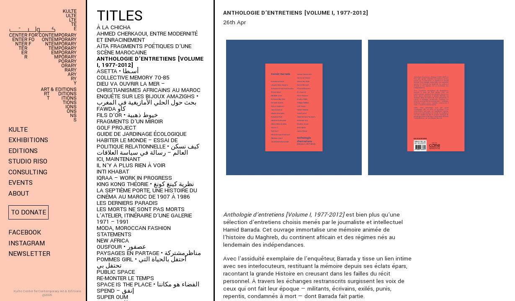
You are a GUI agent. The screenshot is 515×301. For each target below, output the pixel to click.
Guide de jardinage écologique (141, 134)
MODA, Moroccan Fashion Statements (134, 231)
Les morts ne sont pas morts (141, 209)
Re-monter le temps (125, 278)
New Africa (113, 241)
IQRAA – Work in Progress (134, 178)
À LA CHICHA (114, 27)
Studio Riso (27, 161)
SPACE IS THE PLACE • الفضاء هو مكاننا (148, 284)
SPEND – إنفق (115, 291)
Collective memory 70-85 (133, 78)
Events (20, 182)
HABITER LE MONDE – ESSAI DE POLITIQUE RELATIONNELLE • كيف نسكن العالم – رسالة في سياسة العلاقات (148, 146)
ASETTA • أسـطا (118, 71)
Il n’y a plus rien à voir (131, 165)
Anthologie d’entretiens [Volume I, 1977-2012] (150, 62)
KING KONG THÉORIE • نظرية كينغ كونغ (145, 184)
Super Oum (112, 297)
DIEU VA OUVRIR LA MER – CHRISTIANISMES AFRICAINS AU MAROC (149, 87)
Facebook (24, 232)
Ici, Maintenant (118, 159)
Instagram (26, 243)
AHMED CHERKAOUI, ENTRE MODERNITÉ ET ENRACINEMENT (147, 37)
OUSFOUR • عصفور (121, 247)
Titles (120, 16)
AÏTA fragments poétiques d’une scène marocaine (144, 49)
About (18, 193)
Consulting (27, 172)
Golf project (116, 128)
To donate (28, 212)
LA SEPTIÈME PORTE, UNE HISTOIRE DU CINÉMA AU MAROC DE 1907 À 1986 (147, 193)
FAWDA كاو (111, 109)
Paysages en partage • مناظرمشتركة (149, 253)
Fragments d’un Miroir (130, 121)
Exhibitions (28, 140)
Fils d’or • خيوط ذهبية (127, 115)
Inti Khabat (113, 172)
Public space (116, 272)
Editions (23, 151)
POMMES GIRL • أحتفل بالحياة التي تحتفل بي (141, 262)
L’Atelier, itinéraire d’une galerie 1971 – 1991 (144, 219)
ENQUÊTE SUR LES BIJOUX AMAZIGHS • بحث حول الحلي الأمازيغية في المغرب (147, 99)
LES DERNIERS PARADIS (127, 203)
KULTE (18, 129)
